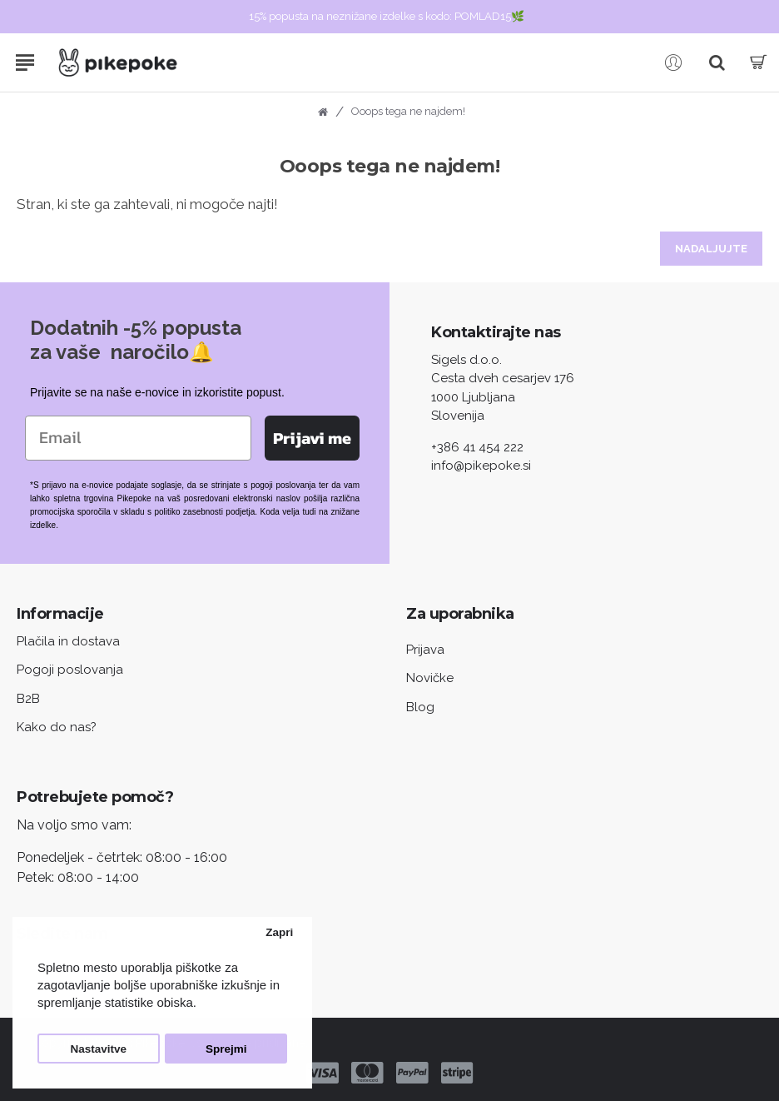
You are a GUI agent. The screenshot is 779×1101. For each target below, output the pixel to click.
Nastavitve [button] (99, 1049)
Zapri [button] (279, 932)
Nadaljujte (711, 248)
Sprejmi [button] (226, 1049)
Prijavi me (312, 438)
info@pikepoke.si (481, 465)
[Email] (138, 438)
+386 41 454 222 (477, 447)
